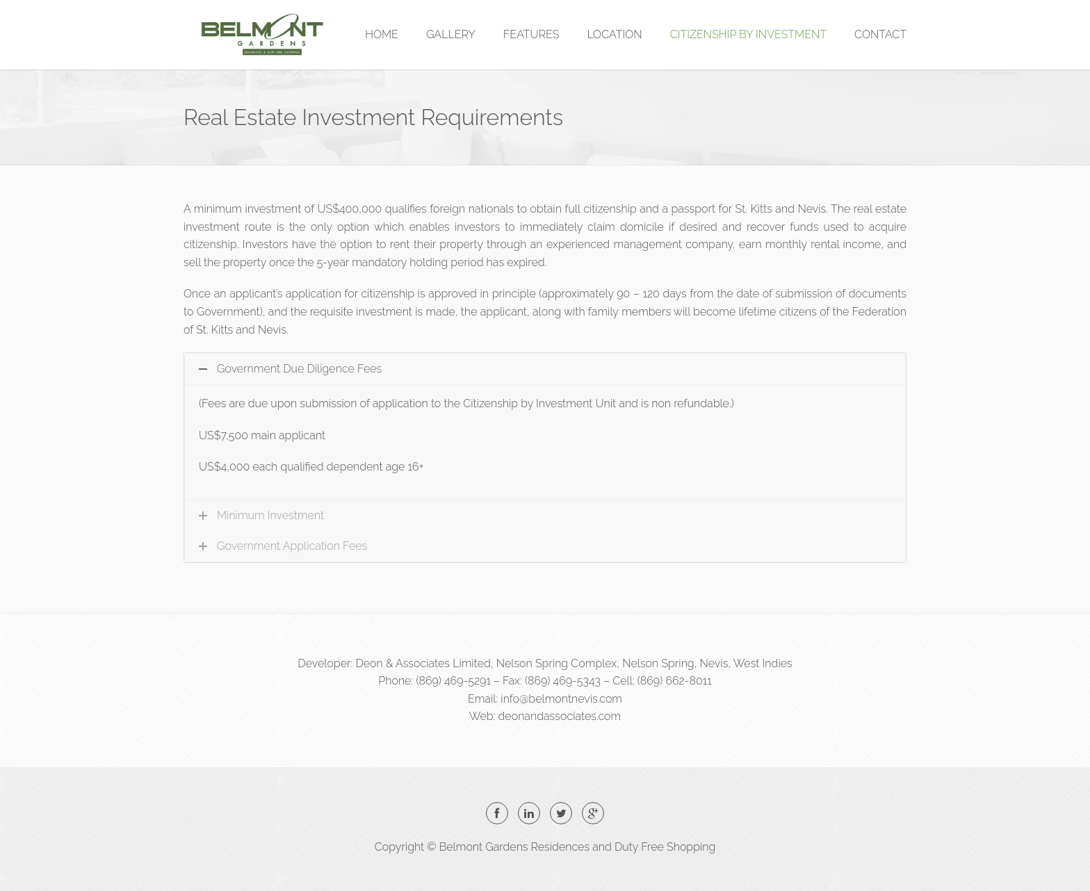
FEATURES (531, 34)
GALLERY (450, 34)
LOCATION (614, 34)
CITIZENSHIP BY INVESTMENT (748, 34)
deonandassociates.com (559, 716)
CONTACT (880, 34)
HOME (381, 34)
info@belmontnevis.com (561, 698)
